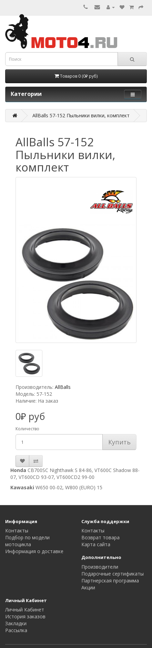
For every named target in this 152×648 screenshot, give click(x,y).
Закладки (16, 623)
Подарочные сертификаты (112, 573)
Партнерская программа (110, 580)
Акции (88, 587)
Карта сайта (95, 544)
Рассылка (16, 630)
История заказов (25, 616)
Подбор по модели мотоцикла (27, 541)
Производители (99, 566)
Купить (119, 442)
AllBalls (63, 387)
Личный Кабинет (24, 609)
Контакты (16, 530)
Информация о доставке (34, 551)
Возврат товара (100, 537)
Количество (27, 429)
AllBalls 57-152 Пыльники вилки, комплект (81, 115)
